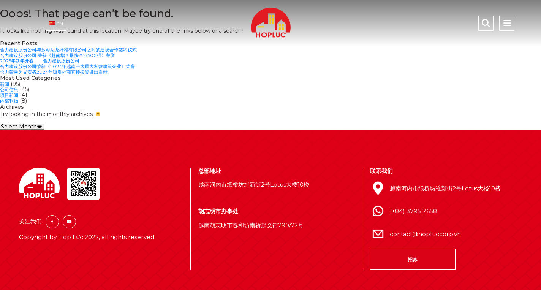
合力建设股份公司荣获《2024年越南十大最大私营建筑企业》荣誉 (78, 65)
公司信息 (10, 87)
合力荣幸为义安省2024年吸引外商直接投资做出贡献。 (65, 70)
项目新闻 (10, 93)
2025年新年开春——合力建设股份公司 (46, 60)
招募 (412, 257)
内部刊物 (10, 98)
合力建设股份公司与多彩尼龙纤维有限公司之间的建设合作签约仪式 (80, 49)
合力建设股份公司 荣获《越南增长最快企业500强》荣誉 (67, 54)
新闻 (5, 82)
